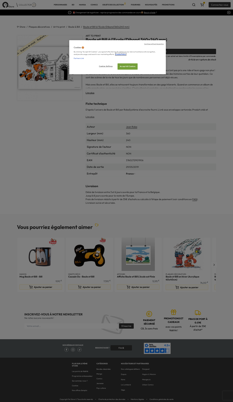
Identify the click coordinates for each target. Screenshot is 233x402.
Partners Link (79, 58)
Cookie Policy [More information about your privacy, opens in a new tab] (120, 54)
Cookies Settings (106, 66)
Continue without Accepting (154, 44)
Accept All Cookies (127, 66)
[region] (117, 57)
